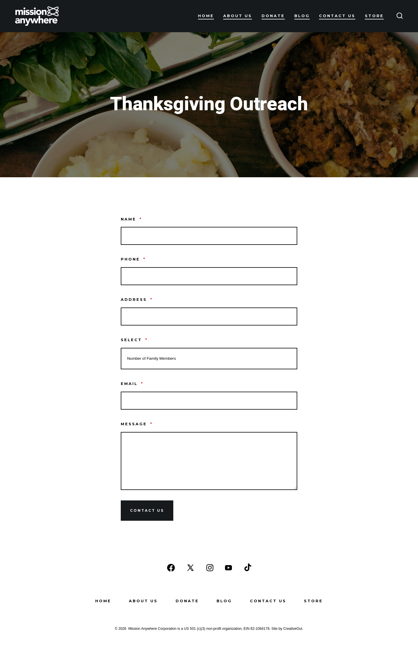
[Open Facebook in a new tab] (171, 567)
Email (132, 383)
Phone (133, 259)
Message (137, 424)
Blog (302, 16)
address (137, 299)
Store (374, 16)
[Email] (209, 401)
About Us (237, 16)
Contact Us (337, 16)
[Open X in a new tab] (190, 567)
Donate (273, 16)
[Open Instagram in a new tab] (210, 567)
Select (134, 340)
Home (206, 16)
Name (131, 219)
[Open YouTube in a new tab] (228, 567)
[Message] (209, 461)
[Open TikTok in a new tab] (247, 567)
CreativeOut (292, 629)
